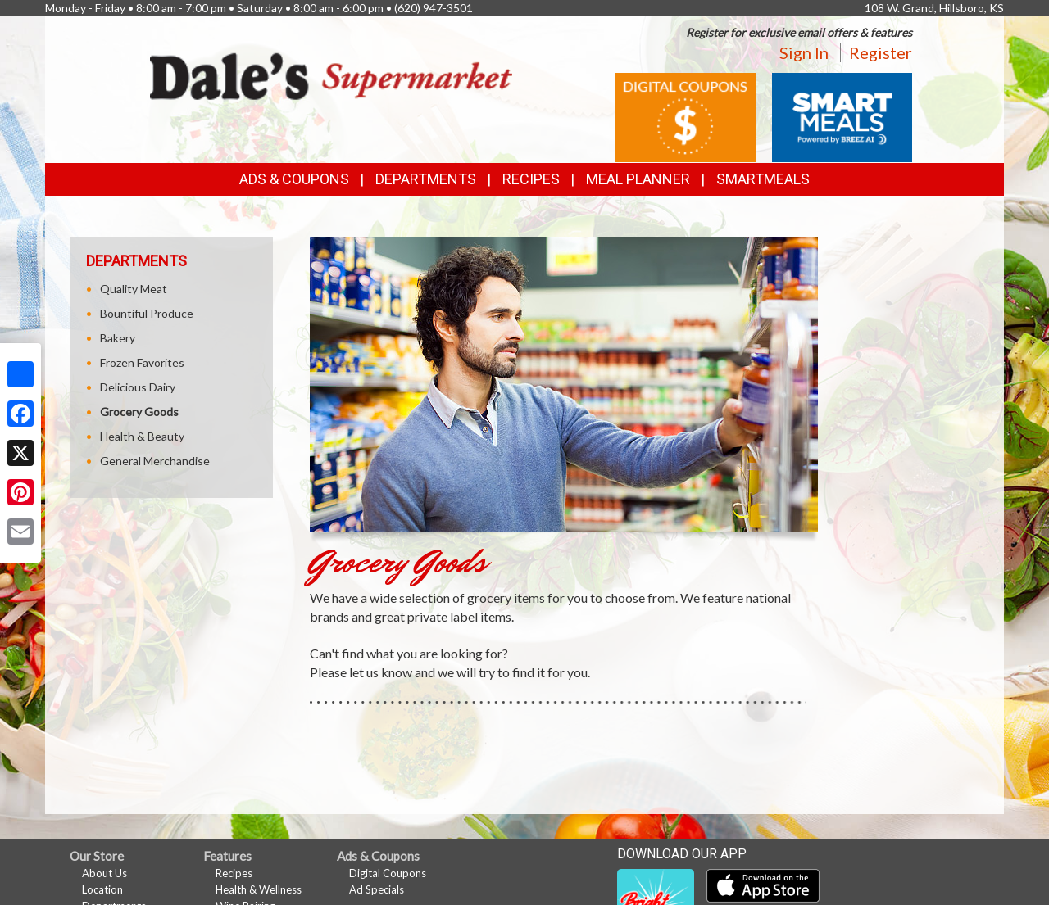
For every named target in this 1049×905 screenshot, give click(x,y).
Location (102, 889)
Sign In (804, 52)
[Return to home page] (331, 75)
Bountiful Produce (146, 313)
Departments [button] (425, 179)
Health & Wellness (259, 889)
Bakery (117, 338)
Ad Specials (376, 889)
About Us (104, 873)
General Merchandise (155, 461)
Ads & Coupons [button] (294, 179)
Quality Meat (133, 289)
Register (880, 52)
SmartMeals (763, 179)
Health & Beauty (142, 436)
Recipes (531, 179)
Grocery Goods (139, 412)
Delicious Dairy (137, 387)
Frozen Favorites (142, 362)
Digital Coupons (387, 873)
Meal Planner (638, 179)
